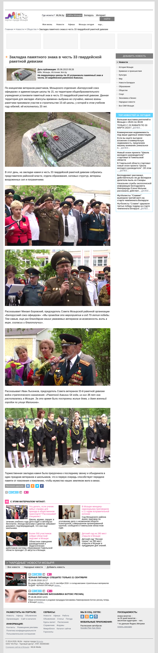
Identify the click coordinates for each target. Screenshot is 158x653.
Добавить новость (134, 56)
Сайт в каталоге (28, 619)
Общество (123, 90)
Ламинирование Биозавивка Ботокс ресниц (55, 594)
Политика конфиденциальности (21, 630)
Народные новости (127, 102)
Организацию (12, 619)
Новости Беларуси (127, 83)
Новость (10, 615)
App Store (96, 628)
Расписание (63, 622)
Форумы (60, 625)
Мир (120, 79)
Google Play (86, 628)
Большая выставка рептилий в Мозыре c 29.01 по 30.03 (134, 120)
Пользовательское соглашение (20, 634)
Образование (124, 86)
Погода (69, 619)
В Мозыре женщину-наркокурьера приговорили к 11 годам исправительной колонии (95, 510)
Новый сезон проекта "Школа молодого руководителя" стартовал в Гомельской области (133, 156)
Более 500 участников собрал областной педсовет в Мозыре (40, 536)
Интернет (101, 15)
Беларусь (89, 15)
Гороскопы (48, 632)
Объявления (49, 619)
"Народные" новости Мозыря (31, 562)
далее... (137, 127)
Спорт (121, 94)
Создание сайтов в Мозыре (17, 647)
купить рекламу (125, 627)
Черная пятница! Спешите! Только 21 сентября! (57, 577)
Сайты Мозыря (74, 15)
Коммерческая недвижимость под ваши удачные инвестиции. (134, 133)
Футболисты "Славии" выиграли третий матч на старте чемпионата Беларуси (133, 198)
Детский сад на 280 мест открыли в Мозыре (94, 534)
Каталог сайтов (64, 628)
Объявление (31, 615)
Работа (65, 615)
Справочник (49, 625)
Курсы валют (50, 622)
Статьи (60, 619)
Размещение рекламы (27, 627)
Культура (123, 75)
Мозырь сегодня (86, 24)
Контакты (10, 627)
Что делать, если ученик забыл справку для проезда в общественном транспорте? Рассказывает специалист (42, 511)
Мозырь (39, 641)
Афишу (19, 615)
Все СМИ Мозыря (126, 106)
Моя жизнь (47, 24)
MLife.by (60, 15)
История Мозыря (126, 67)
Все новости (14, 567)
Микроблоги (49, 628)
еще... (100, 24)
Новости (60, 24)
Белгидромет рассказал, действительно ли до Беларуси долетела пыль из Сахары (134, 177)
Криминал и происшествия (130, 71)
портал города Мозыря (16, 19)
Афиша (71, 24)
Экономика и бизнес (127, 98)
